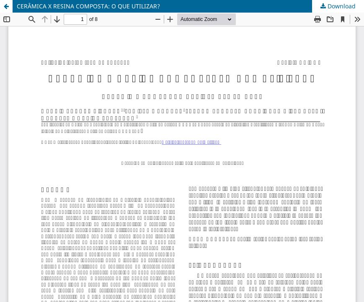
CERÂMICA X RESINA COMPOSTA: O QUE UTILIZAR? (88, 6)
